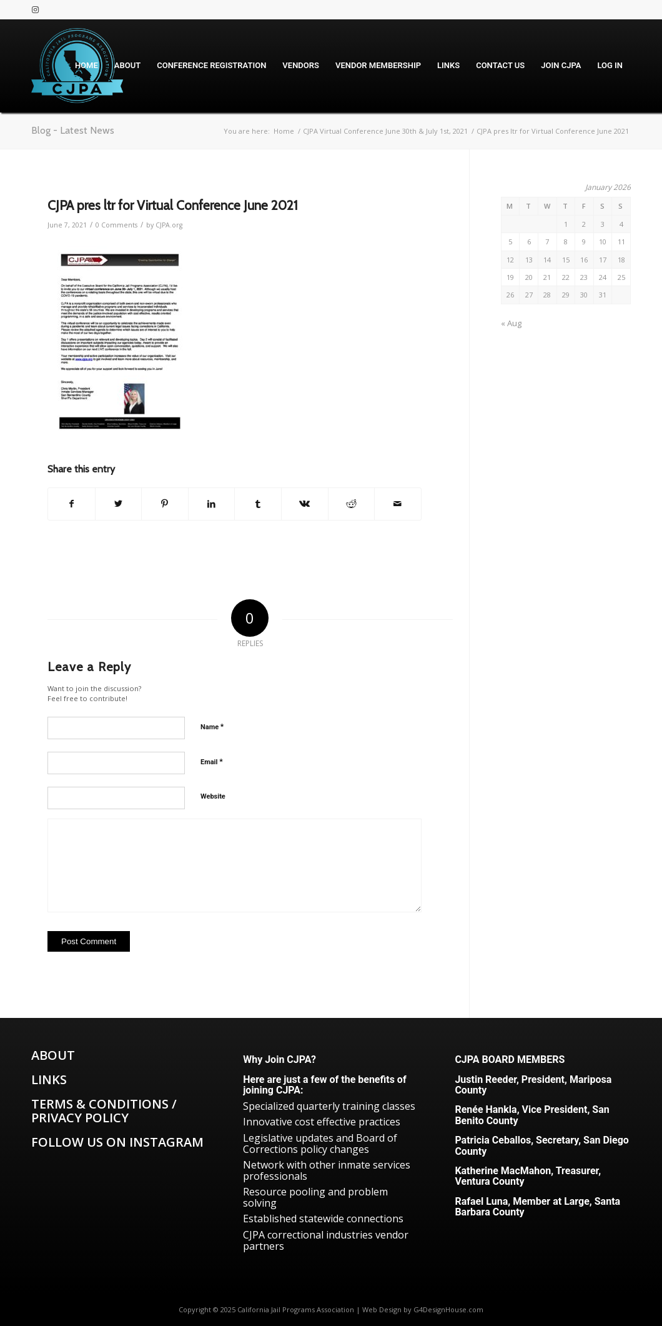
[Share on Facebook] (71, 504)
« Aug (511, 323)
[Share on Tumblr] (258, 504)
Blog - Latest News (72, 130)
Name (212, 726)
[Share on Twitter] (119, 504)
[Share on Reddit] (352, 504)
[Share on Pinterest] (165, 504)
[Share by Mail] (398, 504)
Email (211, 761)
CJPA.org (169, 225)
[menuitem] (86, 65)
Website (212, 796)
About (53, 1055)
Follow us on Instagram (117, 1142)
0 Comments (116, 225)
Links (49, 1079)
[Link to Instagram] (35, 9)
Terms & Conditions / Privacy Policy (104, 1110)
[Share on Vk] (305, 504)
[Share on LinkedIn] (212, 504)
